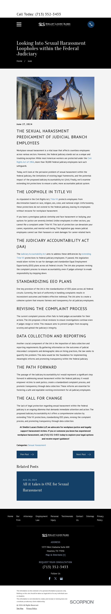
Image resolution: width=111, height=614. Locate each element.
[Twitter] (55, 578)
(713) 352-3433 (55, 567)
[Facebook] (49, 578)
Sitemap (90, 516)
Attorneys (28, 516)
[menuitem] (20, 608)
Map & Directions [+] (55, 554)
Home (10, 516)
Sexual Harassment (37, 445)
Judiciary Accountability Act (33, 254)
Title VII (54, 199)
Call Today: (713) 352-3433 (39, 14)
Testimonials (67, 516)
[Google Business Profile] (61, 578)
